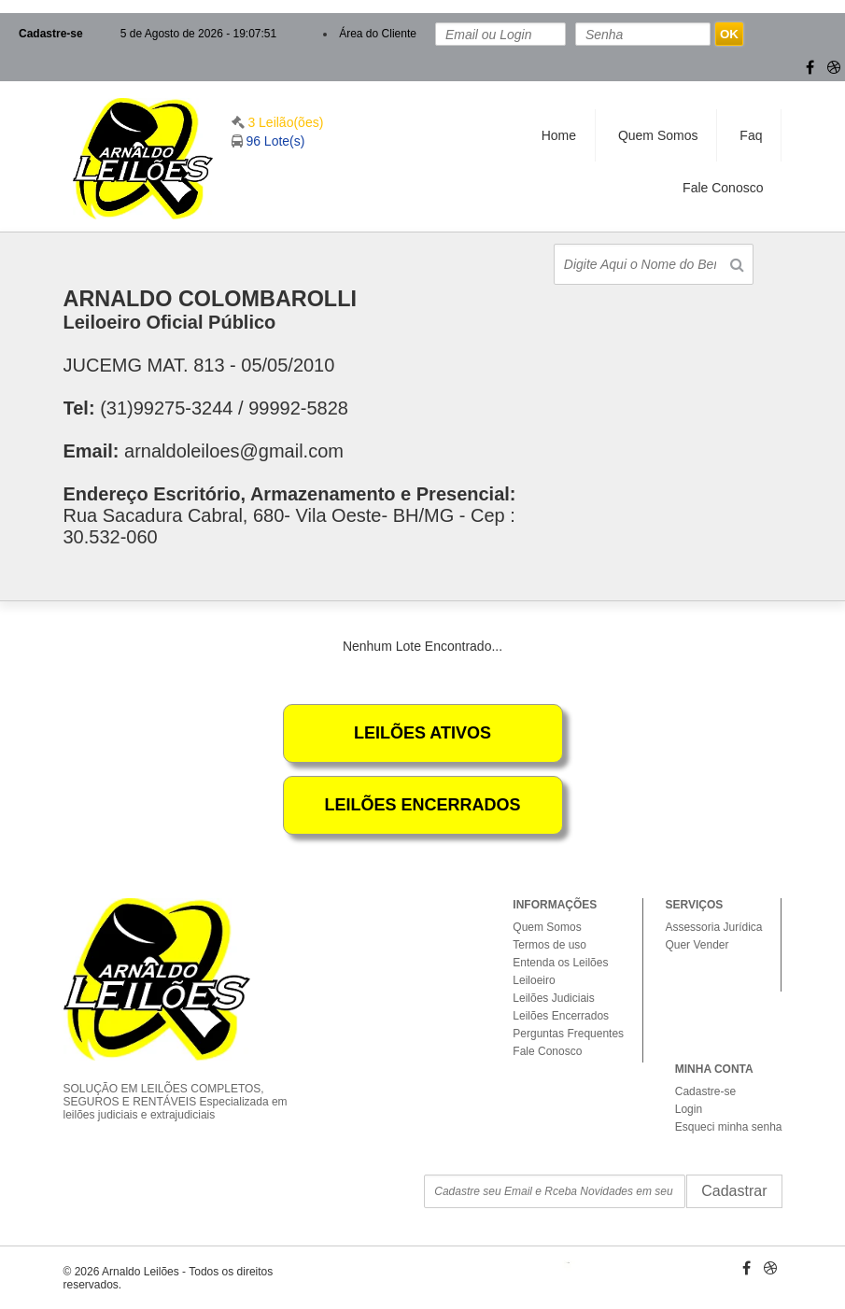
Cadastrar (734, 1191)
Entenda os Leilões (560, 962)
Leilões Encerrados (561, 1015)
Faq (750, 135)
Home (559, 135)
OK (729, 34)
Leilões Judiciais (553, 998)
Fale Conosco (723, 187)
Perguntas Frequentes (568, 1033)
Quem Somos (658, 135)
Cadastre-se (51, 33)
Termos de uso (549, 944)
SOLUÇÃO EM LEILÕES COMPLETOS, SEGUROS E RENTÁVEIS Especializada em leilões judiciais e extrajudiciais (183, 1085)
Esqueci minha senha (728, 1126)
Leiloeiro (534, 980)
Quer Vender (696, 944)
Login (688, 1109)
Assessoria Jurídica (713, 927)
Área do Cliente (377, 33)
